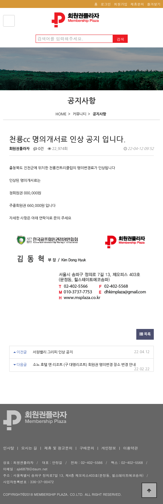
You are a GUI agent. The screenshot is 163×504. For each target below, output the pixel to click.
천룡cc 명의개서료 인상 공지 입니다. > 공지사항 (77, 20)
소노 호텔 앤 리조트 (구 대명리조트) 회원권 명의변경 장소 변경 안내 (84, 365)
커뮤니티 (79, 114)
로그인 (106, 4)
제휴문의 (137, 4)
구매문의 (87, 447)
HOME (61, 114)
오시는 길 (29, 447)
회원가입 (120, 4)
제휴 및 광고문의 (58, 447)
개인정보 (108, 447)
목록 (145, 334)
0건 (38, 149)
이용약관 (130, 447)
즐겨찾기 (154, 4)
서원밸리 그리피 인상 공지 (53, 352)
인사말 (8, 447)
